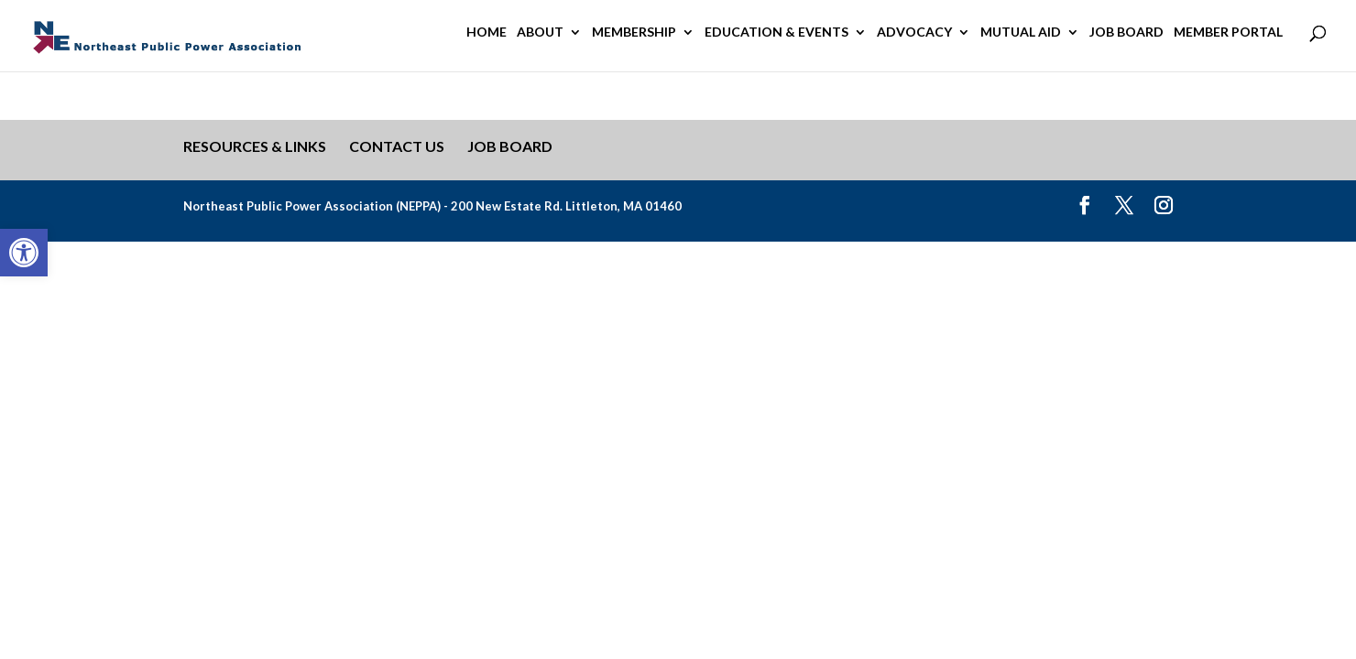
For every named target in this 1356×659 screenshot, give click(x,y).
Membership (634, 32)
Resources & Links (254, 146)
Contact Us (396, 146)
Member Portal (1228, 32)
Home (486, 32)
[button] (24, 252)
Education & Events (776, 32)
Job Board (1126, 32)
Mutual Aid (1020, 32)
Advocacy (914, 32)
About (540, 32)
